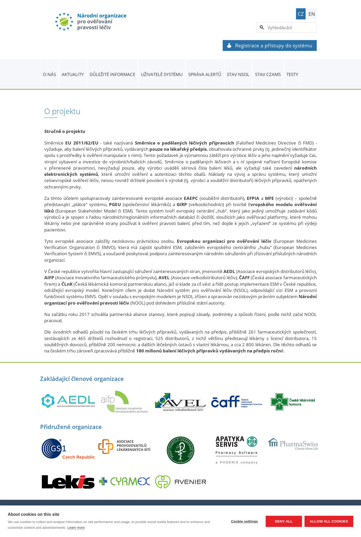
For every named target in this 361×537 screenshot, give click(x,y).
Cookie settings (244, 521)
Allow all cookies (329, 521)
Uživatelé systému (162, 74)
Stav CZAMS (268, 74)
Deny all (284, 521)
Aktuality (73, 74)
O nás (49, 74)
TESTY (292, 74)
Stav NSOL (238, 74)
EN (311, 14)
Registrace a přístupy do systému (269, 45)
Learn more (75, 528)
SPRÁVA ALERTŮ (204, 74)
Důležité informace (112, 74)
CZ (301, 14)
